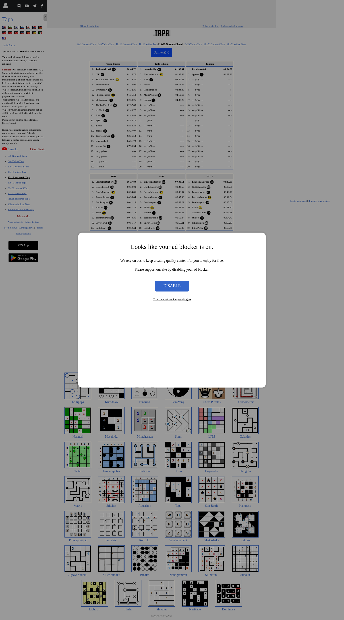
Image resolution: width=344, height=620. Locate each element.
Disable (172, 286)
